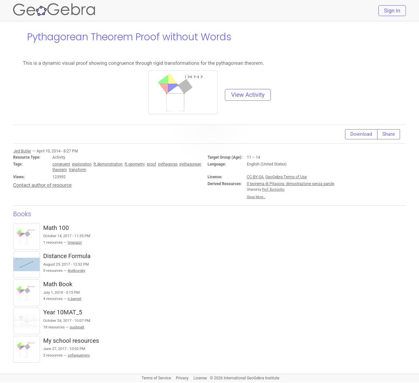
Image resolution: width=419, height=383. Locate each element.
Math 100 (56, 228)
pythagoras (168, 164)
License (200, 378)
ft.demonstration (108, 164)
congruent (61, 164)
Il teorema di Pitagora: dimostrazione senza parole (290, 184)
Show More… (256, 197)
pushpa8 (77, 327)
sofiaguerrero (79, 355)
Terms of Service (156, 378)
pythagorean (190, 164)
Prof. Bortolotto (273, 189)
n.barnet (75, 298)
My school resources (71, 340)
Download (361, 134)
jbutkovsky (76, 270)
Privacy (182, 378)
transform (77, 169)
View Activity (247, 94)
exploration (82, 164)
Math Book (57, 284)
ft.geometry (135, 164)
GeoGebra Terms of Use (286, 177)
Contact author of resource (42, 185)
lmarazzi (75, 242)
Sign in (392, 11)
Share (388, 134)
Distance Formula (67, 256)
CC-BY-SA (255, 177)
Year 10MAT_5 (62, 312)
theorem (59, 169)
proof (151, 164)
